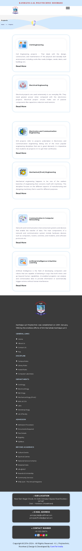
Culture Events (22, 452)
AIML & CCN (21, 401)
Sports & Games (23, 456)
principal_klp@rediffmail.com (41, 515)
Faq (18, 351)
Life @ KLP (21, 468)
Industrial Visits (22, 464)
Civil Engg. (20, 384)
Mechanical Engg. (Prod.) (26, 396)
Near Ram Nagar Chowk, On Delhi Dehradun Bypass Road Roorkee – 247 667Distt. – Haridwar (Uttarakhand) (41, 500)
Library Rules (21, 365)
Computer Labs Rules (24, 373)
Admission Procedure (25, 424)
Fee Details (21, 432)
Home (2, 24)
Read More (21, 66)
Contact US (21, 347)
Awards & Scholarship (24, 473)
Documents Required (25, 428)
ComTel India (56, 546)
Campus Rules (22, 360)
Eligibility (20, 437)
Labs (18, 405)
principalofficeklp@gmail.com (41, 517)
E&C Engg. (20, 392)
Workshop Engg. (23, 409)
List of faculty (21, 413)
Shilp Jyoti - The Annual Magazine (29, 481)
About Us (20, 343)
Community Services (24, 477)
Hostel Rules (21, 369)
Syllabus (20, 441)
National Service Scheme (26, 460)
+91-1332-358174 (41, 531)
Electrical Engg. (22, 388)
